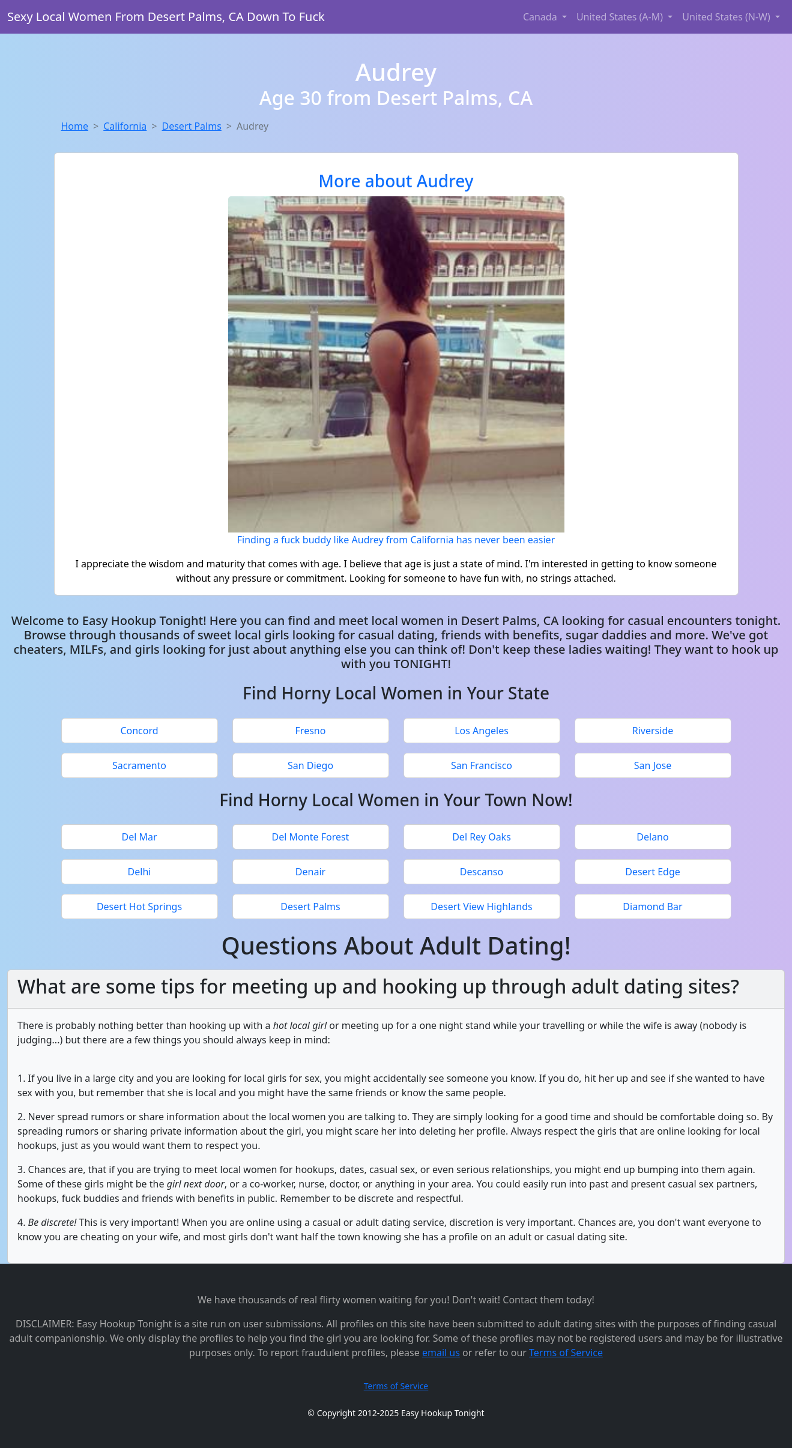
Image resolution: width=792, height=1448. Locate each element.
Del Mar (139, 836)
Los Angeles (482, 730)
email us (441, 1352)
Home (75, 126)
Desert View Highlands (481, 906)
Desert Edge (652, 871)
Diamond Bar (652, 906)
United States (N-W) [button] (727, 16)
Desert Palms (191, 126)
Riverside (653, 730)
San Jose (653, 765)
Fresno (310, 730)
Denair (310, 871)
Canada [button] (541, 16)
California (125, 126)
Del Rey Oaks (481, 836)
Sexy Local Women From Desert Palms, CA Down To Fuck (166, 16)
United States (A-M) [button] (620, 16)
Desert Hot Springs (139, 906)
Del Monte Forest (310, 836)
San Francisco (481, 765)
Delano (652, 836)
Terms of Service (566, 1352)
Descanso (481, 871)
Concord (139, 730)
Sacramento (139, 765)
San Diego (310, 765)
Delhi (139, 871)
